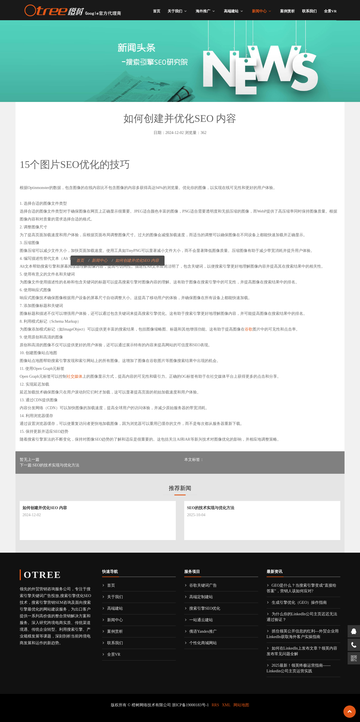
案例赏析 (287, 11)
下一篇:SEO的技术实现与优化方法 (49, 465)
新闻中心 (259, 11)
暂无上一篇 (29, 459)
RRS (215, 705)
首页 (156, 11)
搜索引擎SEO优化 (202, 608)
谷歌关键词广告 (200, 585)
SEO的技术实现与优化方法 (210, 508)
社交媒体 (74, 376)
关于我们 (175, 11)
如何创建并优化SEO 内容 (44, 508)
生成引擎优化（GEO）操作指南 (297, 602)
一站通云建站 (198, 620)
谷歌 (249, 329)
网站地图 (241, 705)
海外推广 (203, 11)
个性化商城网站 (200, 643)
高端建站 (231, 11)
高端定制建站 (198, 597)
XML (226, 705)
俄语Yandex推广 (200, 631)
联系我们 (309, 11)
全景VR (330, 11)
